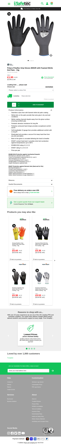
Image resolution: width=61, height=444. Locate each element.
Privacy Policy (35, 404)
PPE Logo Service (36, 387)
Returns (30, 180)
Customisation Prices (37, 384)
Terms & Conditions (36, 409)
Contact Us (10, 382)
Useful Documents (30, 184)
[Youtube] (23, 434)
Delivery (9, 384)
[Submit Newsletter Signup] (53, 370)
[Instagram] (9, 434)
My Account (10, 399)
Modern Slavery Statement (38, 419)
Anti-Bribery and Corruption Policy (40, 421)
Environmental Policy (37, 414)
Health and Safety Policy (38, 416)
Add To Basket (38, 104)
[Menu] (9, 4)
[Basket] (52, 4)
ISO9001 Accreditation (37, 406)
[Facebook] (12, 434)
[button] (8, 336)
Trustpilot (10, 358)
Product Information (30, 110)
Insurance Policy (36, 411)
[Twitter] (16, 434)
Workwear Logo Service (37, 382)
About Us (34, 399)
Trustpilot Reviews (36, 401)
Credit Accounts (11, 389)
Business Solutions (11, 401)
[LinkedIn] (19, 434)
